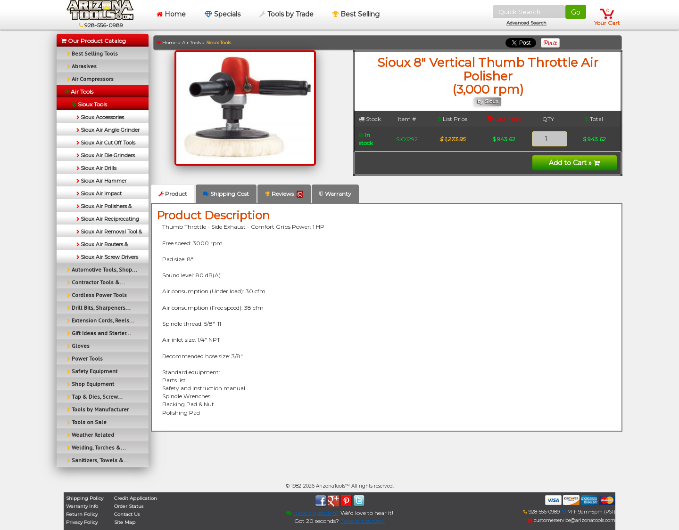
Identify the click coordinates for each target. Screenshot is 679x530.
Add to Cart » (574, 163)
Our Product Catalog (93, 40)
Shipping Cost (226, 193)
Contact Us (127, 514)
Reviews (284, 194)
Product (172, 193)
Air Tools (191, 43)
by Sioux (487, 101)
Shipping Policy (84, 498)
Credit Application (135, 498)
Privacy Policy (82, 522)
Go (575, 12)
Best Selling (356, 14)
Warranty (335, 193)
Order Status (128, 506)
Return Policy (82, 514)
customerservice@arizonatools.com (571, 520)
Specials (222, 14)
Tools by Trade (286, 14)
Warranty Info (82, 506)
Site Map (124, 522)
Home (171, 14)
